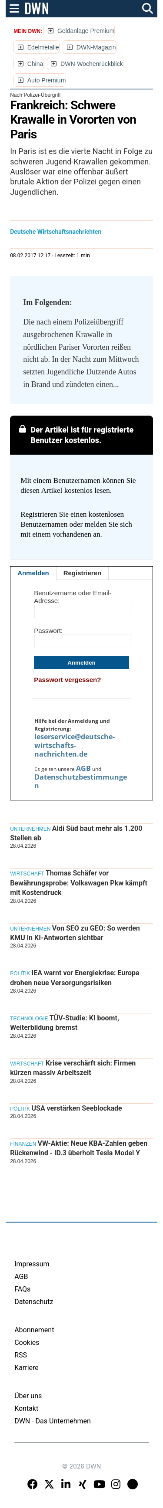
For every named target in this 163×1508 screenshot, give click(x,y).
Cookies (26, 1342)
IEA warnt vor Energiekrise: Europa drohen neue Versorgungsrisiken (75, 978)
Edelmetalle (43, 47)
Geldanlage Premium (86, 30)
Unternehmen (30, 829)
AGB (83, 768)
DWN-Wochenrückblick (91, 63)
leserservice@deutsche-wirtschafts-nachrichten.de (74, 745)
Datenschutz (33, 1302)
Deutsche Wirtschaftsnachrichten (55, 231)
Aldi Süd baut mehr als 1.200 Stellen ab (76, 833)
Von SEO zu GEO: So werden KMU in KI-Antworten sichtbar (75, 933)
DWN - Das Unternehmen (52, 1421)
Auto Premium (46, 80)
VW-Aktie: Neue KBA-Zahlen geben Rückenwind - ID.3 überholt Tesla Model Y (78, 1148)
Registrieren (82, 573)
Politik (20, 973)
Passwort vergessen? (67, 679)
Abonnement (34, 1330)
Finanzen (23, 1144)
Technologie (29, 1019)
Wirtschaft (27, 874)
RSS (20, 1355)
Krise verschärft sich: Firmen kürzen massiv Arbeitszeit (73, 1068)
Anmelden (33, 573)
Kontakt (26, 1408)
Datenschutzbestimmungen (80, 781)
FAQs (22, 1289)
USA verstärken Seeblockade (76, 1108)
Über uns (28, 1396)
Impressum (32, 1264)
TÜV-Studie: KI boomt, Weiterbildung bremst (64, 1023)
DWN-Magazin (96, 47)
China (35, 63)
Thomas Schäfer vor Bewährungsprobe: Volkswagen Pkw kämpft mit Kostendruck (78, 883)
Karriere (26, 1368)
